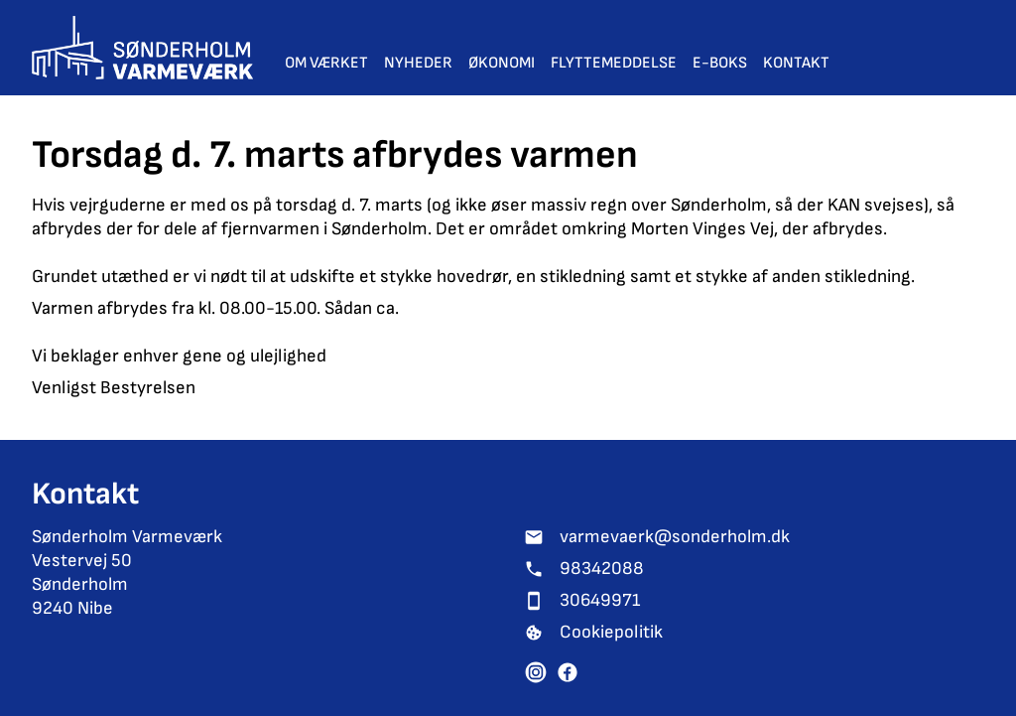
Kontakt (796, 63)
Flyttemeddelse (614, 63)
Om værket (326, 63)
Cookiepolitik (611, 632)
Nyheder (418, 63)
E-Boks (720, 63)
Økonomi (501, 63)
